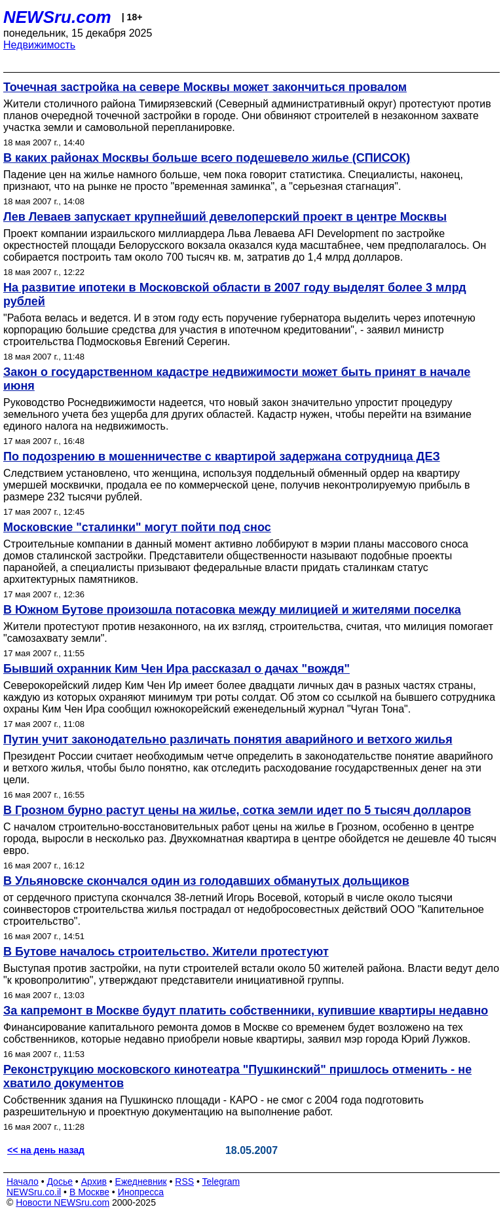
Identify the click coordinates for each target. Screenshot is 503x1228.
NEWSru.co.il (34, 1192)
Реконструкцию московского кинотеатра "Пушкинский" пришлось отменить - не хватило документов (237, 1076)
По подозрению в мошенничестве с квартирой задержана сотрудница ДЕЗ (221, 456)
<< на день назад (45, 1150)
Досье (60, 1181)
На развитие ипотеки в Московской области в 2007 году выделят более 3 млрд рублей (234, 294)
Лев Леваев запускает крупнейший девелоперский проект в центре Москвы (225, 216)
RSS (184, 1181)
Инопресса (141, 1192)
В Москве (89, 1192)
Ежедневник (141, 1181)
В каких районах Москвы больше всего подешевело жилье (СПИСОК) (206, 157)
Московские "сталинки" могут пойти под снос (137, 527)
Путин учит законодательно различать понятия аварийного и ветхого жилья (228, 739)
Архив (94, 1181)
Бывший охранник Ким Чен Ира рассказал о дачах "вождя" (176, 668)
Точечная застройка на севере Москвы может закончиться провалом (205, 87)
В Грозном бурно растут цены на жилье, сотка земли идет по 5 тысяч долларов (237, 810)
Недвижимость (39, 44)
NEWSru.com (57, 17)
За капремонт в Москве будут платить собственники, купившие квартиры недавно (245, 1010)
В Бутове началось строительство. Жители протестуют (166, 951)
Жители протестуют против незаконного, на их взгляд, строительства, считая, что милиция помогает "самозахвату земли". (248, 632)
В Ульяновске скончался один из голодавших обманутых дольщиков (206, 880)
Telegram (221, 1181)
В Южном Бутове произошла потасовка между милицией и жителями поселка (232, 609)
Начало (23, 1181)
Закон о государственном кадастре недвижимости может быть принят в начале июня (236, 378)
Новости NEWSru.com (62, 1202)
